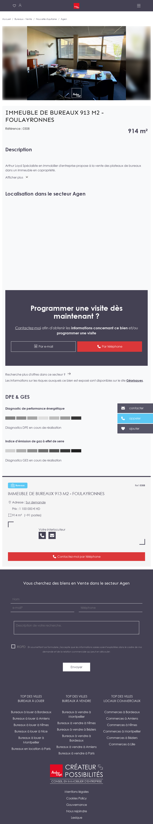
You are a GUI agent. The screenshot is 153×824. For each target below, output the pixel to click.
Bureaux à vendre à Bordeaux (76, 730)
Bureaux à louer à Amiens (31, 710)
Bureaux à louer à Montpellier (31, 732)
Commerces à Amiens (122, 710)
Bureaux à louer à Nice (31, 723)
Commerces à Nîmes (122, 716)
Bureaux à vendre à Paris (76, 745)
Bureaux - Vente (23, 19)
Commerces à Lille (122, 736)
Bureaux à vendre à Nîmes (76, 715)
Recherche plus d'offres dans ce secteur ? (38, 366)
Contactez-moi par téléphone (76, 548)
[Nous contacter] (52, 526)
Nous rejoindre (76, 803)
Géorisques (134, 372)
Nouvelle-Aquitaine (46, 19)
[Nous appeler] (42, 526)
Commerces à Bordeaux (122, 704)
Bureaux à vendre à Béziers (76, 721)
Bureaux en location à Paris (31, 740)
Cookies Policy (76, 790)
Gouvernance (76, 796)
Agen (64, 19)
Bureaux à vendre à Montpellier (76, 706)
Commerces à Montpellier (122, 723)
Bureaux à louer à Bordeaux (31, 704)
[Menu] (138, 5)
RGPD (21, 638)
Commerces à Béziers (122, 729)
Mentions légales (77, 783)
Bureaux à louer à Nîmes (31, 716)
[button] (17, 177)
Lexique (76, 809)
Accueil (6, 19)
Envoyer (76, 659)
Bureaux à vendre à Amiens (76, 738)
